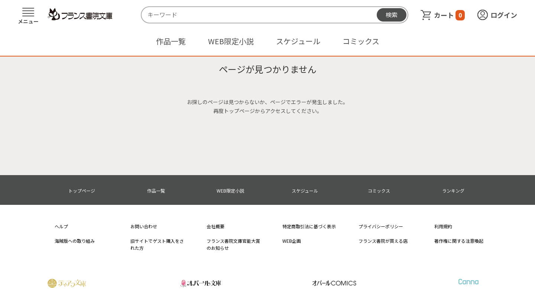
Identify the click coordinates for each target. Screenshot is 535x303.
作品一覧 (171, 41)
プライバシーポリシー (381, 226)
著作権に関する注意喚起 (458, 241)
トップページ (81, 190)
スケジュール (298, 41)
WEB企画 (291, 241)
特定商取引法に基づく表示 (309, 226)
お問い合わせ (143, 226)
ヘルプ (61, 226)
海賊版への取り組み (75, 241)
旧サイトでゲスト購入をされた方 (157, 244)
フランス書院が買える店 (383, 241)
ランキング (453, 190)
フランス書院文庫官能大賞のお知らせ (233, 244)
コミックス (361, 41)
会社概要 (215, 226)
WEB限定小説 (231, 41)
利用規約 (443, 226)
